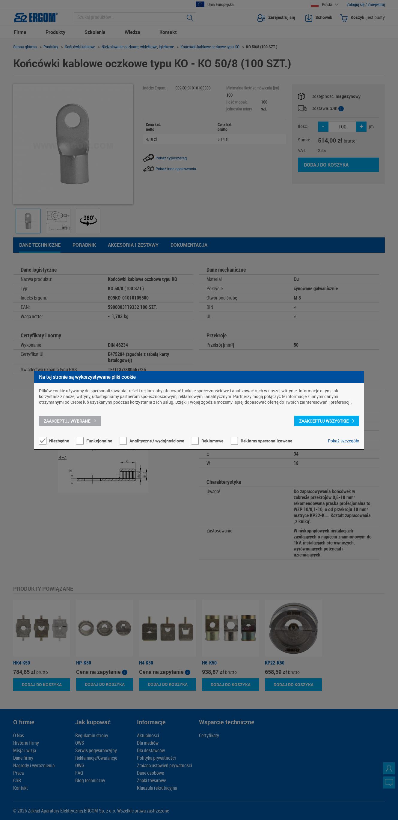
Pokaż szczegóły (343, 441)
